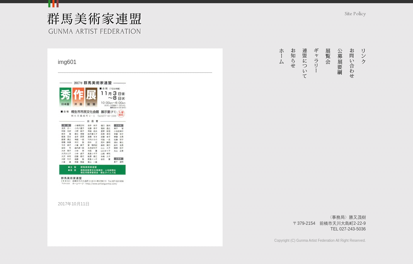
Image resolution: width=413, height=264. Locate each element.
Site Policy (355, 14)
